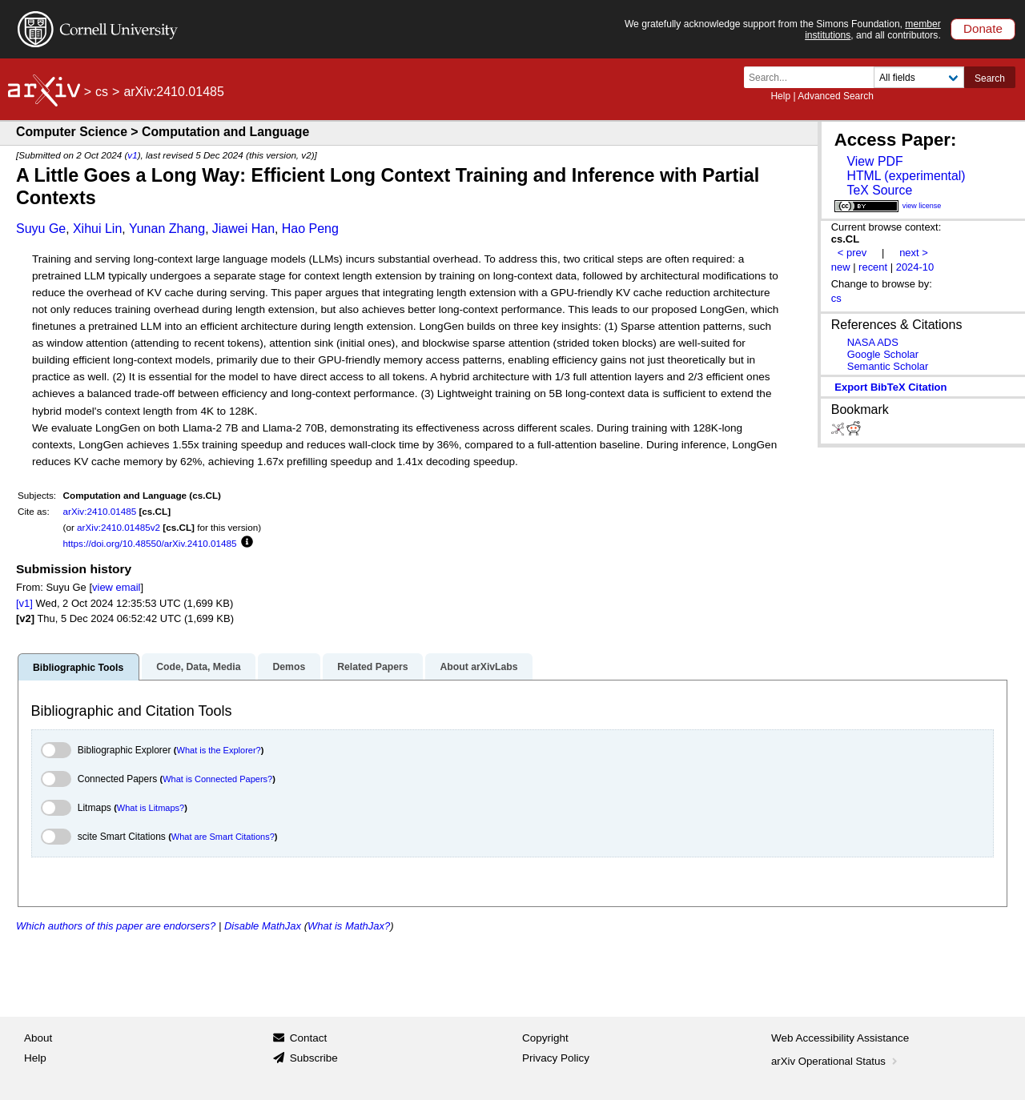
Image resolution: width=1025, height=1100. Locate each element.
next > (913, 253)
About (38, 1038)
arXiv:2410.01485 (100, 511)
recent (872, 267)
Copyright (545, 1038)
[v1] (24, 603)
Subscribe (314, 1058)
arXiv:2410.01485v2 (118, 527)
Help (780, 96)
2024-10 (915, 267)
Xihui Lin (97, 228)
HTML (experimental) (905, 176)
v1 (132, 155)
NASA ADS (872, 342)
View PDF (874, 161)
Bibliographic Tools (78, 667)
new (840, 267)
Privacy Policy (555, 1058)
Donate (983, 28)
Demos (288, 666)
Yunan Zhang (167, 228)
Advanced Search (836, 96)
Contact (309, 1038)
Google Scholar (882, 354)
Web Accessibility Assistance (840, 1038)
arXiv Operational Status (835, 1061)
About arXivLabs (478, 666)
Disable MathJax (262, 926)
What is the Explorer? (219, 750)
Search (990, 78)
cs (101, 91)
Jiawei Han (243, 228)
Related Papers (372, 666)
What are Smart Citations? (223, 836)
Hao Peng (310, 228)
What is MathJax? (349, 926)
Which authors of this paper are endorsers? (115, 926)
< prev (852, 253)
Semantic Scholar (888, 366)
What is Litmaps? (150, 808)
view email (116, 587)
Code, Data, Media (198, 666)
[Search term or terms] (813, 77)
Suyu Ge (41, 228)
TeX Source (879, 190)
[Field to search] (919, 77)
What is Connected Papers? (217, 779)
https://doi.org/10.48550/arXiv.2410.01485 (150, 543)
